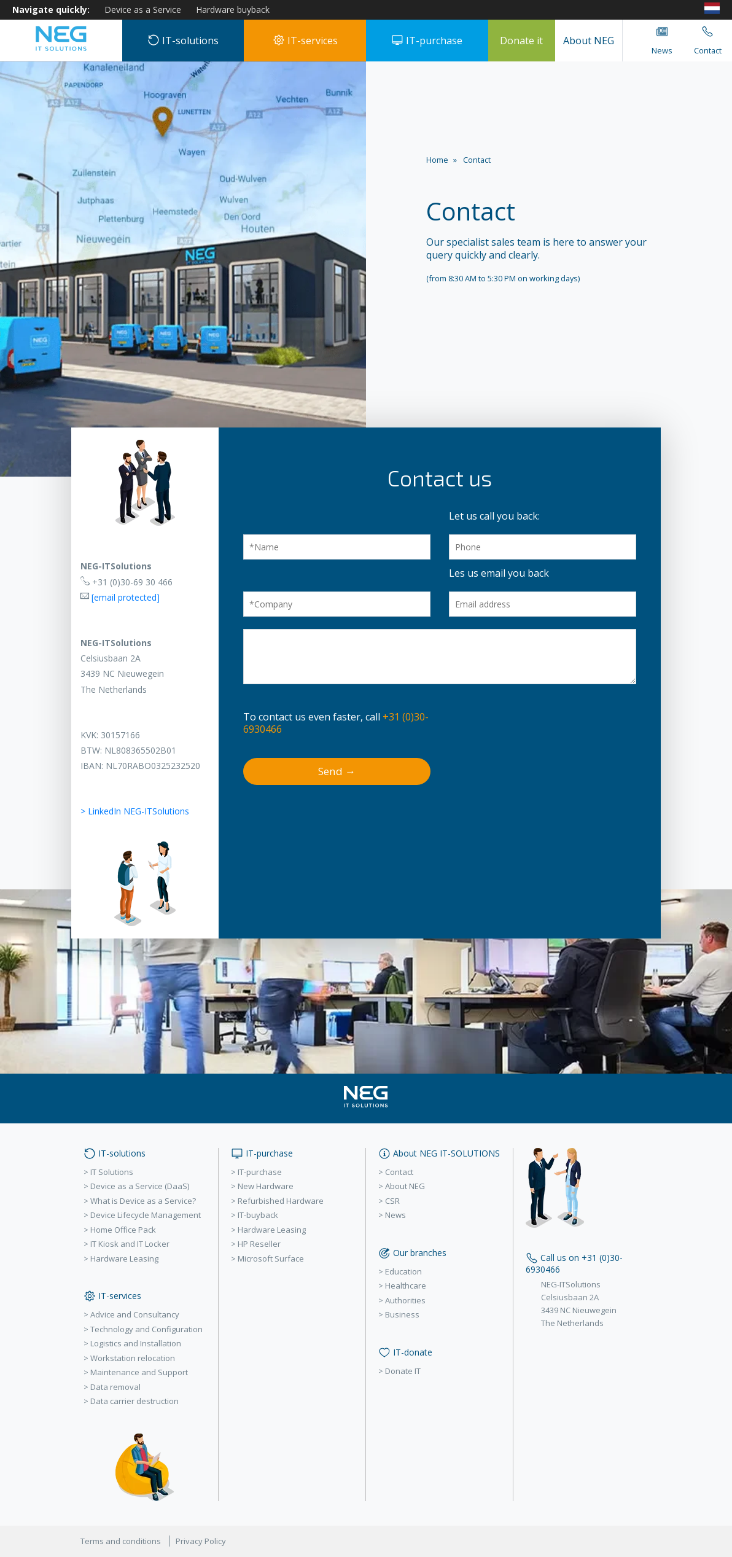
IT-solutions (183, 40)
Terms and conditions (120, 1541)
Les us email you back (499, 573)
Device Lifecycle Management (145, 1214)
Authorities (405, 1300)
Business (402, 1314)
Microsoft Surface (271, 1258)
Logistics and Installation (135, 1343)
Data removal (115, 1386)
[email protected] (125, 597)
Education (403, 1271)
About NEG (588, 40)
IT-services (305, 40)
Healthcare (405, 1285)
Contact (399, 1171)
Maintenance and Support (139, 1372)
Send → (337, 771)
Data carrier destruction (134, 1401)
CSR (392, 1200)
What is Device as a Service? (143, 1200)
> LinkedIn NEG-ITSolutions (134, 811)
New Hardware (266, 1186)
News (395, 1214)
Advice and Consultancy (134, 1314)
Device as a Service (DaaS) (139, 1186)
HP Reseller (259, 1243)
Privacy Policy (201, 1541)
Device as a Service (142, 9)
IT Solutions (111, 1171)
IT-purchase (426, 40)
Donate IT (403, 1370)
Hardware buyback (233, 9)
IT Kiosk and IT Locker (129, 1243)
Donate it (521, 40)
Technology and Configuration (146, 1329)
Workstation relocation (132, 1358)
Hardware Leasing (124, 1258)
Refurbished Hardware (281, 1200)
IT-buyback (258, 1214)
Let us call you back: (494, 516)
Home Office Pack (123, 1229)
